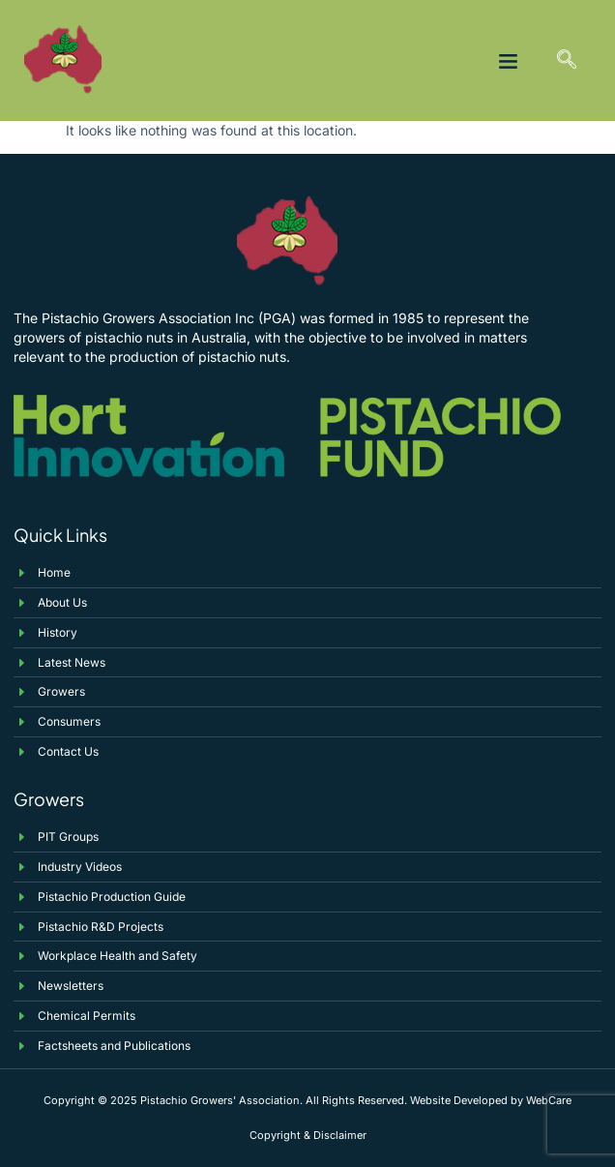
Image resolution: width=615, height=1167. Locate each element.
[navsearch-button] (566, 61)
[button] (508, 60)
